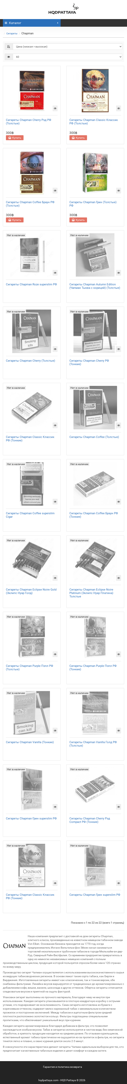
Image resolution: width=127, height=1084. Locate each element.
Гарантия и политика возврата (62, 1066)
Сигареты (11, 33)
